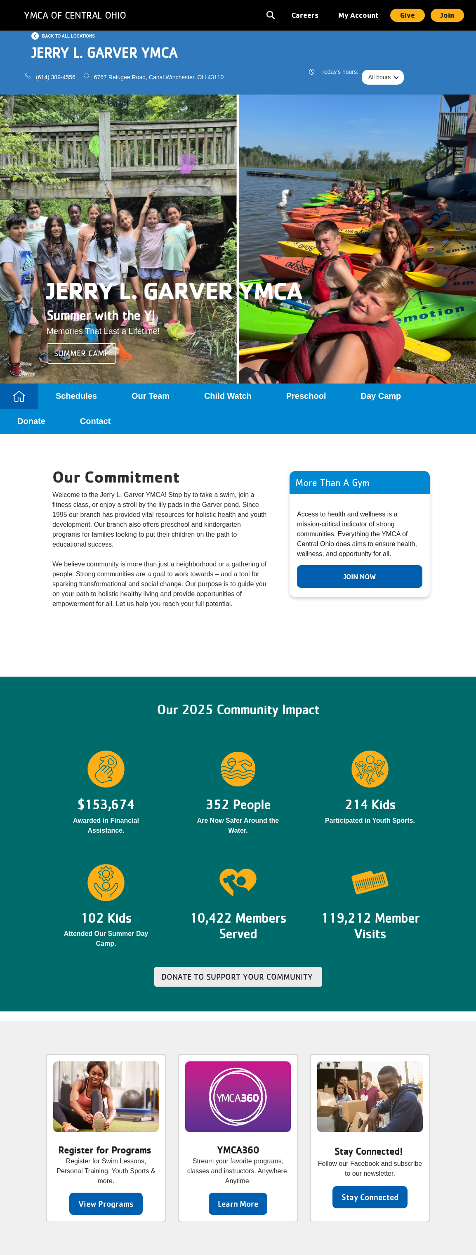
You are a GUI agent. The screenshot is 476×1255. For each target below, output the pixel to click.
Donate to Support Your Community (238, 977)
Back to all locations (68, 36)
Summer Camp (81, 353)
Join (447, 15)
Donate (31, 421)
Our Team (151, 395)
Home (19, 396)
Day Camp (381, 395)
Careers (305, 15)
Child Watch (228, 395)
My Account (358, 15)
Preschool (306, 395)
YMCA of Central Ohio (75, 15)
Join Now (360, 576)
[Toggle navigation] (271, 15)
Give (407, 15)
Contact (95, 421)
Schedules (76, 395)
